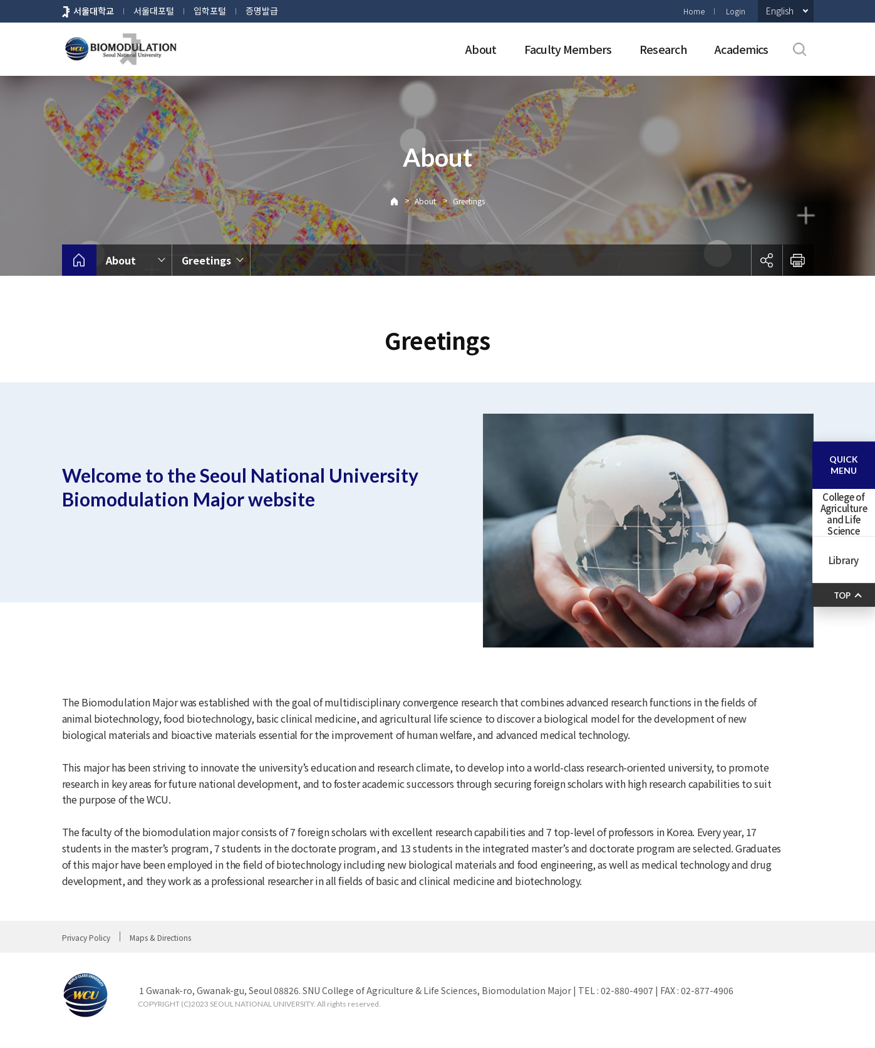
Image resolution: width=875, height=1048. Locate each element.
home (79, 260)
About (480, 49)
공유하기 (766, 260)
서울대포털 (153, 10)
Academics (742, 49)
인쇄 (798, 260)
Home (694, 11)
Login (735, 11)
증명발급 (262, 10)
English (780, 10)
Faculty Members (568, 49)
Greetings (469, 201)
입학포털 (210, 10)
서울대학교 (93, 10)
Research (663, 49)
